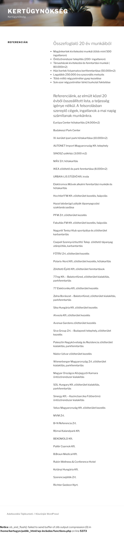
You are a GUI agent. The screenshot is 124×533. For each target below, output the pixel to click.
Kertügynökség (38, 11)
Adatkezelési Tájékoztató (20, 513)
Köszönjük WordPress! (47, 513)
